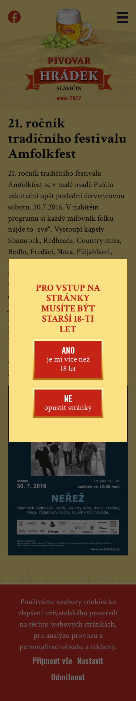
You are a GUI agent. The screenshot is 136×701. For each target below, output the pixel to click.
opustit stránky (68, 402)
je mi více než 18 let (68, 359)
